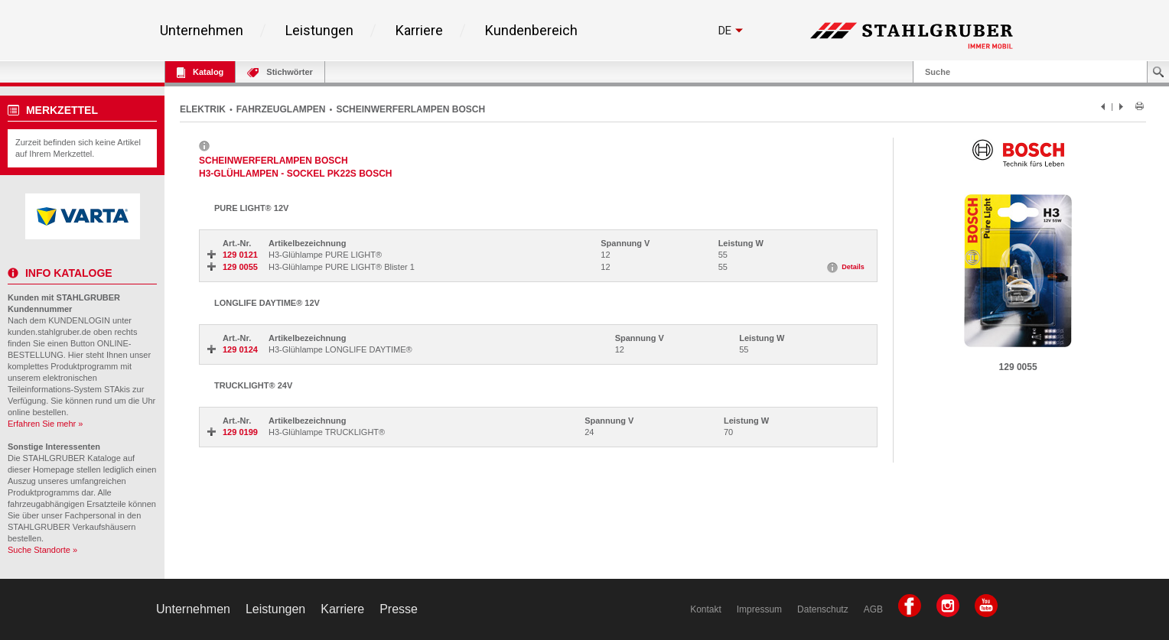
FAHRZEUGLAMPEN (281, 109)
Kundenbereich (531, 30)
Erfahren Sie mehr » (45, 423)
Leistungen (319, 30)
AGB (873, 609)
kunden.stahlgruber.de (49, 331)
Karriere (419, 30)
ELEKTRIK (203, 109)
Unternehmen (201, 30)
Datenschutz (822, 609)
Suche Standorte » (42, 549)
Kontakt (705, 609)
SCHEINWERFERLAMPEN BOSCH (410, 109)
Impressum (759, 609)
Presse (398, 609)
